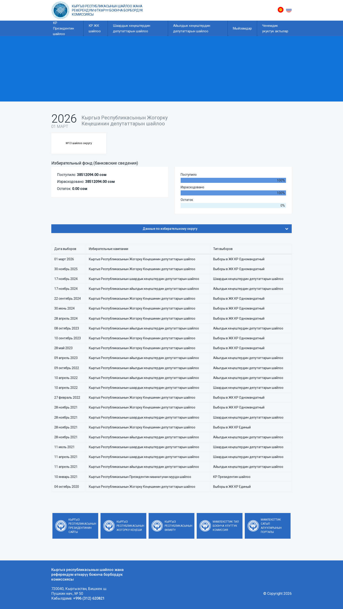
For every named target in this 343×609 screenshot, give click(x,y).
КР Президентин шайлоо (63, 28)
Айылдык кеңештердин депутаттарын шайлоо (191, 28)
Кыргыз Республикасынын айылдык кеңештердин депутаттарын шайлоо (144, 289)
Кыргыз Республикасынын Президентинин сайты (82, 526)
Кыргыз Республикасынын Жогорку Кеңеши (130, 526)
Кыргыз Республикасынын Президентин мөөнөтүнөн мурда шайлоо (140, 477)
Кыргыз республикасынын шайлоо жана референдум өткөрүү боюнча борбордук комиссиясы (107, 10)
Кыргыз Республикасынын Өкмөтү (178, 526)
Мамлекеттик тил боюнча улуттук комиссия (226, 526)
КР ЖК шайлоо (95, 28)
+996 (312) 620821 (89, 598)
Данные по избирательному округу (216, 228)
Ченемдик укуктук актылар (275, 28)
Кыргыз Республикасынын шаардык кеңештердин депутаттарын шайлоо (144, 279)
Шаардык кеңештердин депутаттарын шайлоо (131, 28)
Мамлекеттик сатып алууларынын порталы (271, 526)
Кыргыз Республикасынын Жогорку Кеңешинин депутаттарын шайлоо (142, 259)
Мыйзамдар (242, 28)
